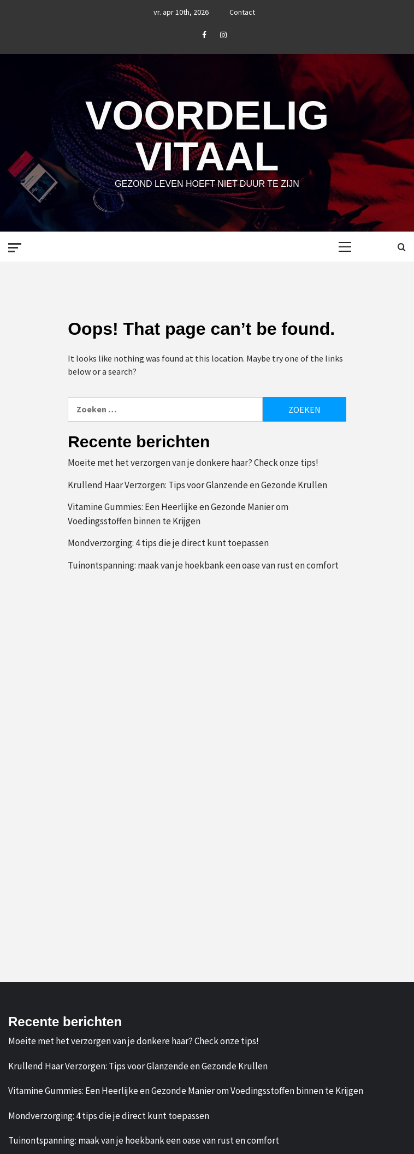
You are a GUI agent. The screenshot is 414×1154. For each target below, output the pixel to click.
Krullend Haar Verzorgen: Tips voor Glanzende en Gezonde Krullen (197, 484)
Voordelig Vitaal (207, 135)
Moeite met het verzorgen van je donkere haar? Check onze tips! (193, 462)
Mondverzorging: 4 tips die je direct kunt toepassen (168, 542)
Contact (242, 12)
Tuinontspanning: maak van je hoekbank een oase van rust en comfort (203, 565)
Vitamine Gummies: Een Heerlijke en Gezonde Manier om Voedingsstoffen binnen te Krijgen (178, 513)
